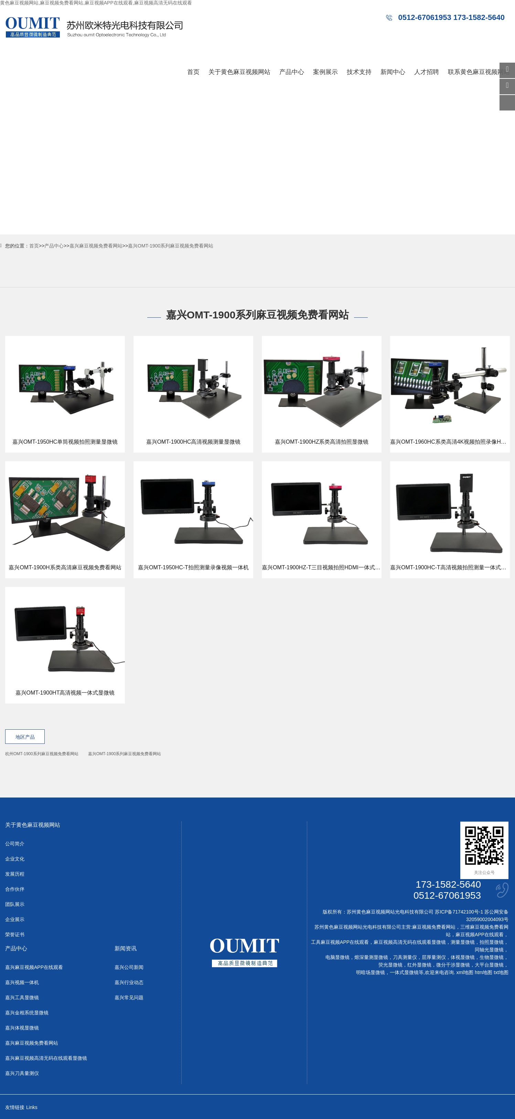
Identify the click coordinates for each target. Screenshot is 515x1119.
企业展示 (14, 919)
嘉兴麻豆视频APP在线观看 (34, 967)
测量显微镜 (463, 942)
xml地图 (464, 972)
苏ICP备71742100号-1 (459, 912)
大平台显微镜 (489, 965)
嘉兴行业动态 (129, 982)
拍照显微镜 (492, 942)
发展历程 (14, 874)
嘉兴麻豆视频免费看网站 (95, 246)
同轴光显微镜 (489, 949)
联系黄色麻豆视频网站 (479, 71)
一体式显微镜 (404, 972)
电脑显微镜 (337, 957)
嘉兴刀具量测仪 (22, 1073)
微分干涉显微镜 (453, 965)
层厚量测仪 (434, 957)
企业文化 (14, 859)
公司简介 (14, 843)
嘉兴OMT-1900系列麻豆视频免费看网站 (170, 246)
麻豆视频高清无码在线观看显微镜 (410, 942)
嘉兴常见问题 (129, 997)
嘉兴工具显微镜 (22, 997)
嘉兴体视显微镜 (22, 1028)
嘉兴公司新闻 (129, 967)
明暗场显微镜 (370, 972)
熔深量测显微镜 (371, 957)
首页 (193, 71)
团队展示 (14, 904)
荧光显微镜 (390, 965)
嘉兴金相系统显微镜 (27, 1012)
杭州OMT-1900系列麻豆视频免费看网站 (41, 753)
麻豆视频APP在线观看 (479, 934)
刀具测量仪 (405, 957)
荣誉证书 (14, 934)
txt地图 (501, 972)
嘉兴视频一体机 (22, 982)
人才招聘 (426, 71)
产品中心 (291, 71)
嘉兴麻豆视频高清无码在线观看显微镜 (46, 1058)
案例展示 (325, 71)
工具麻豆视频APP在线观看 (340, 942)
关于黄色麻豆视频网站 (239, 71)
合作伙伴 (14, 889)
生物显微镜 (492, 957)
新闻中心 (392, 71)
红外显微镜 (419, 965)
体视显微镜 (463, 957)
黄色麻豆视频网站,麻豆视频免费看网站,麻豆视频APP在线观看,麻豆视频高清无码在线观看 (96, 3)
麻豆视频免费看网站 (433, 927)
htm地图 (483, 972)
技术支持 (359, 71)
